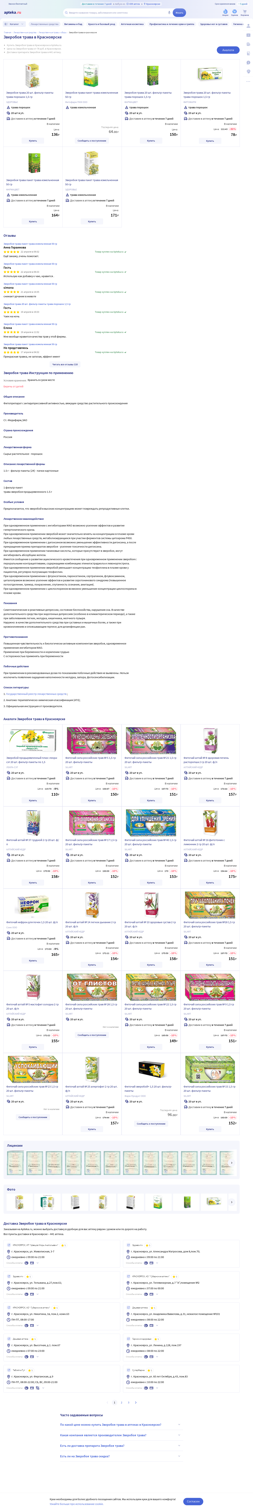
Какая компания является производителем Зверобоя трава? (120, 1435)
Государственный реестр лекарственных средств (36, 694)
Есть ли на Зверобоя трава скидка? (120, 1456)
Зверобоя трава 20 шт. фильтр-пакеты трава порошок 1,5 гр (29, 95)
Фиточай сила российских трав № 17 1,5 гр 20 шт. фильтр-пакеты (91, 842)
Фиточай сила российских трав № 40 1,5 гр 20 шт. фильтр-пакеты (150, 842)
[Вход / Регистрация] (248, 25)
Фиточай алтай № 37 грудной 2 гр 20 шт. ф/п (32, 842)
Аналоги (228, 50)
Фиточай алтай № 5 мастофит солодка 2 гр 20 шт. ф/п (32, 1006)
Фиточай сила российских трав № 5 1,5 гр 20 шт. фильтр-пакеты (90, 760)
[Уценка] (234, 13)
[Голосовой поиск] (169, 12)
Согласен (193, 1501)
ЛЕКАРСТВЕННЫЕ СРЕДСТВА (25, 32)
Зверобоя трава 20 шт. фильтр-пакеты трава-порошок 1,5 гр (207, 95)
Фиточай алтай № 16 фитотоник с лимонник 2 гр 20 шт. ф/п (204, 842)
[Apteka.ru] (15, 13)
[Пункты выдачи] (248, 71)
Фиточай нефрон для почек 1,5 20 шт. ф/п (32, 922)
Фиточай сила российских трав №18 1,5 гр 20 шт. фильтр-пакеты (209, 924)
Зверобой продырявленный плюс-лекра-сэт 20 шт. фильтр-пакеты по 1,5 (32, 760)
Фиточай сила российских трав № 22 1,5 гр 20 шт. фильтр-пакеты (150, 1006)
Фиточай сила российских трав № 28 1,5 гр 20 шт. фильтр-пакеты (91, 1006)
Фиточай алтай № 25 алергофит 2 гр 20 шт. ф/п (91, 1088)
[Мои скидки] (248, 35)
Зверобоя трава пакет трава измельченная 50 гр (91, 95)
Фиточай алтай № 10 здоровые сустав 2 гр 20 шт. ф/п (150, 924)
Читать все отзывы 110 (65, 364)
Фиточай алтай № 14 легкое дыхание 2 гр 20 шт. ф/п (90, 924)
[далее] (231, 1163)
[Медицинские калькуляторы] (248, 53)
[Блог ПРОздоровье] (248, 44)
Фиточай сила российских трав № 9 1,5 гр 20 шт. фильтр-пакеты (209, 1006)
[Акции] (225, 13)
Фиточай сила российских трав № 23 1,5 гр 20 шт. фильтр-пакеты (32, 1088)
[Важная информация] (248, 62)
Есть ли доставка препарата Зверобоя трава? (120, 1445)
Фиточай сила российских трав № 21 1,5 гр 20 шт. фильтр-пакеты (150, 760)
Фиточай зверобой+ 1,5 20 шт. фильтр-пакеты (148, 1088)
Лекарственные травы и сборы (53, 32)
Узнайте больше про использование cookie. (77, 1504)
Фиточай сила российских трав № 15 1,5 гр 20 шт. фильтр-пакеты (209, 1088)
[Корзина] (245, 13)
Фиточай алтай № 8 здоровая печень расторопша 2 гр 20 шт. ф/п (206, 760)
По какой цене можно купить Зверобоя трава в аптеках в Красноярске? (120, 1424)
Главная (7, 32)
